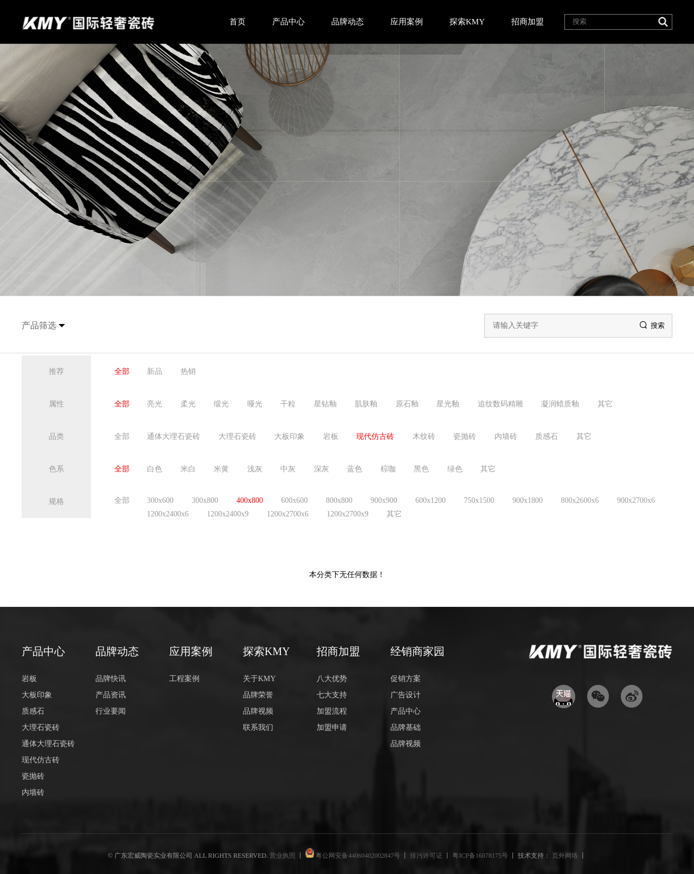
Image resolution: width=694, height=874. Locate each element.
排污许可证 (427, 855)
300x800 (205, 500)
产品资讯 (110, 695)
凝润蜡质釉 (560, 404)
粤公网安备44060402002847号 (358, 855)
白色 (154, 469)
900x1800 (527, 500)
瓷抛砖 (464, 436)
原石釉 (407, 404)
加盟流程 (332, 711)
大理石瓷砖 (237, 436)
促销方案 (405, 679)
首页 (237, 21)
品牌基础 (405, 727)
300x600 (160, 500)
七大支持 (332, 695)
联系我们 (258, 727)
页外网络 (565, 855)
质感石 (546, 436)
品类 (56, 436)
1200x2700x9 (348, 514)
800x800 (339, 500)
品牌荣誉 (258, 695)
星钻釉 (325, 404)
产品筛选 (39, 325)
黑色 (421, 469)
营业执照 (283, 855)
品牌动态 (347, 21)
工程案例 (184, 679)
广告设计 (405, 695)
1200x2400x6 (168, 514)
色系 (56, 469)
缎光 (221, 404)
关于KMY (259, 679)
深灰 (321, 469)
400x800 (249, 500)
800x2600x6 (580, 500)
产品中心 (288, 21)
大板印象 (289, 436)
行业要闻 (110, 711)
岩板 (330, 436)
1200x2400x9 (228, 514)
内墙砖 (505, 436)
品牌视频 (258, 711)
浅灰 (254, 469)
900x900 (384, 500)
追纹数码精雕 (500, 404)
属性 (56, 404)
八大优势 (332, 679)
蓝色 (354, 469)
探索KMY (467, 21)
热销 (188, 371)
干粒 (287, 404)
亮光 (154, 404)
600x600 (294, 500)
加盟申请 (332, 727)
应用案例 (406, 21)
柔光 (188, 404)
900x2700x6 (636, 500)
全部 (122, 371)
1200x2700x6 (288, 514)
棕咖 (388, 469)
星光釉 (447, 404)
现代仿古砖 (375, 436)
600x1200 (430, 500)
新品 (154, 371)
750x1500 (479, 500)
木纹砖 (424, 436)
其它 (605, 404)
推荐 (56, 371)
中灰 (287, 469)
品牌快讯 (110, 679)
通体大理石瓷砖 (173, 436)
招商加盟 (527, 21)
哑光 (254, 404)
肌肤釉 (366, 404)
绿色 (454, 469)
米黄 (221, 469)
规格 (56, 501)
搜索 (652, 325)
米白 (188, 469)
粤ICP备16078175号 (481, 855)
